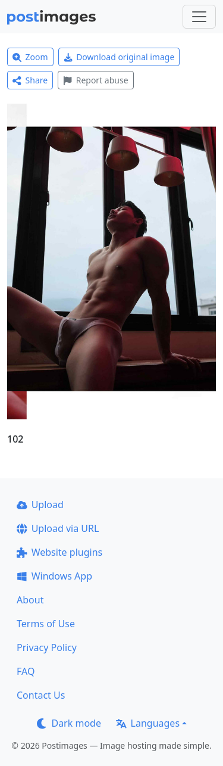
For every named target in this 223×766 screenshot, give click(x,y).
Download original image (119, 57)
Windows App (54, 576)
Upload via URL (58, 528)
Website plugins (59, 552)
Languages (148, 723)
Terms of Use (46, 623)
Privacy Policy (47, 647)
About (30, 599)
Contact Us (41, 695)
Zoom (30, 57)
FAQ (25, 671)
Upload (40, 504)
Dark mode (69, 723)
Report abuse (95, 80)
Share (30, 80)
